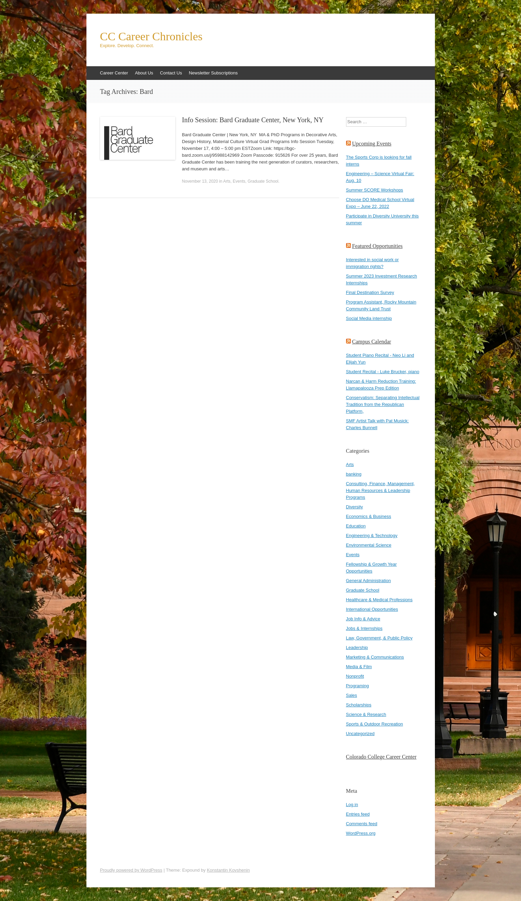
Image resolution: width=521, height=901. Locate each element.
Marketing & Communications (375, 657)
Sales (351, 695)
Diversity (354, 506)
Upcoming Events (372, 143)
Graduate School (263, 181)
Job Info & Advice (363, 618)
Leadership (357, 647)
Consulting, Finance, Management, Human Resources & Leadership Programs (380, 490)
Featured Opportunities (377, 246)
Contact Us (171, 72)
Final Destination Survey (370, 292)
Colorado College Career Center (381, 757)
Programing (357, 685)
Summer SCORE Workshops (374, 190)
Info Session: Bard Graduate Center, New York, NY (253, 120)
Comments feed (362, 823)
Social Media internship (369, 318)
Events (239, 181)
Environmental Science (369, 545)
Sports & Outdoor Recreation (374, 724)
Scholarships (358, 704)
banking (354, 474)
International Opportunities (372, 609)
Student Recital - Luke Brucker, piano (383, 371)
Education (356, 526)
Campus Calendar (371, 341)
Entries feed (358, 814)
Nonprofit (355, 676)
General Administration (368, 580)
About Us (144, 72)
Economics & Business (368, 516)
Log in (352, 804)
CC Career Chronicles (151, 36)
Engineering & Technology (372, 535)
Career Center (114, 72)
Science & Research (366, 714)
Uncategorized (360, 733)
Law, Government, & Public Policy (379, 637)
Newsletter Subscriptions (213, 72)
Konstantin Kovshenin (228, 870)
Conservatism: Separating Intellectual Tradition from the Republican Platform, (383, 404)
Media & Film (359, 666)
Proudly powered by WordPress (131, 870)
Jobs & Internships (364, 628)
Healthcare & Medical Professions (379, 599)
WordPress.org (360, 833)
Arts (226, 181)
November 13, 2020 (200, 181)
